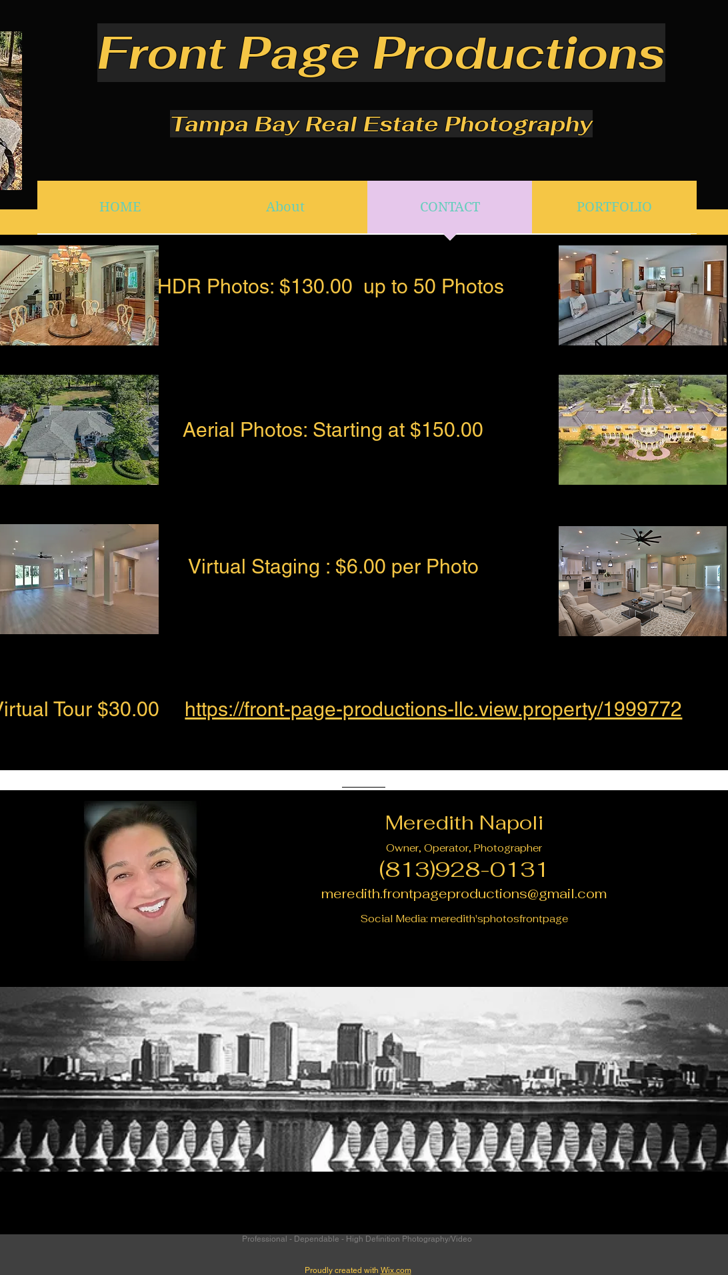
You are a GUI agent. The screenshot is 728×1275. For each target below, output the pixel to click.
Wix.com (396, 1270)
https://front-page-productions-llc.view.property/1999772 (433, 709)
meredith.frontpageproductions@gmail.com (464, 893)
